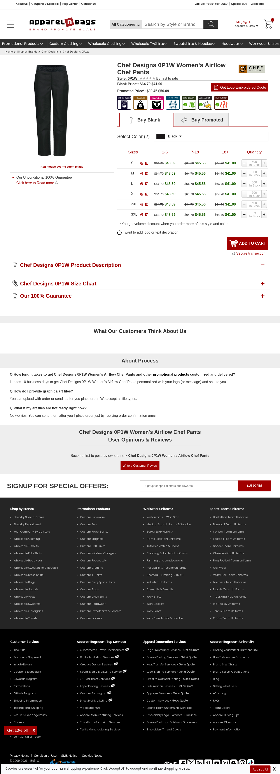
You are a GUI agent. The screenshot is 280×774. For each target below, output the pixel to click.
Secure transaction (248, 253)
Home (9, 51)
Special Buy (239, 4)
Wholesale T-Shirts (147, 43)
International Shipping (28, 708)
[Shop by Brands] (22, 509)
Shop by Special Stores (29, 517)
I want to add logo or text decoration (147, 232)
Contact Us (88, 4)
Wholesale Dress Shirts (29, 575)
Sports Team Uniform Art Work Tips (169, 708)
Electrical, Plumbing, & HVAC (165, 575)
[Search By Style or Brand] (173, 24)
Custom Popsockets (93, 560)
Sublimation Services (161, 686)
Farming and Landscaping (165, 560)
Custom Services (158, 700)
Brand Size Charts (225, 664)
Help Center (69, 4)
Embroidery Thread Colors (164, 729)
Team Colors (221, 708)
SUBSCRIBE (254, 486)
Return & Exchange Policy (30, 715)
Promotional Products (21, 43)
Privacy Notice (19, 755)
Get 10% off (17, 730)
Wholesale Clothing (104, 43)
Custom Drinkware (92, 517)
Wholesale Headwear (28, 560)
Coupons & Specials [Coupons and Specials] (45, 4)
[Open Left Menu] (10, 24)
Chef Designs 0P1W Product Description (70, 265)
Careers (19, 722)
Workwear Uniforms (158, 509)
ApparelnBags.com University (232, 642)
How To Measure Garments (231, 657)
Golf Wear (219, 568)
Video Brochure (90, 708)
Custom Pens (89, 524)
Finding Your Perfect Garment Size (235, 650)
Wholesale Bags (24, 582)
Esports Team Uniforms (228, 589)
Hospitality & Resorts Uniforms (166, 568)
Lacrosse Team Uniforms (229, 582)
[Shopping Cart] (267, 24)
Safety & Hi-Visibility (160, 531)
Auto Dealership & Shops (163, 546)
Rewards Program (26, 679)
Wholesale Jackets (26, 589)
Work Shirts (154, 596)
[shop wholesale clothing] (107, 43)
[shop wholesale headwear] (233, 43)
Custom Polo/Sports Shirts (97, 582)
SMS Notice (69, 755)
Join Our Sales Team (27, 737)
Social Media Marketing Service (101, 672)
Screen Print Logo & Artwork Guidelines (172, 722)
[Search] (210, 24)
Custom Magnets (91, 539)
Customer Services (24, 642)
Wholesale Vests (24, 596)
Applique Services (158, 693)
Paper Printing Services (95, 686)
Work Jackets (155, 604)
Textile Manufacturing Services (100, 729)
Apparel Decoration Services (164, 642)
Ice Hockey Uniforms (226, 604)
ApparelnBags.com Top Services (101, 642)
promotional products (171, 374)
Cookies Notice (92, 755)
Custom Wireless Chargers (98, 553)
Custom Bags (89, 589)
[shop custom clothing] (66, 43)
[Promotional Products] (23, 43)
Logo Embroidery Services (164, 650)
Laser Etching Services (161, 672)
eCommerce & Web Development (102, 650)
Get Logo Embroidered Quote (243, 87)
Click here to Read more (35, 183)
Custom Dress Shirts (93, 596)
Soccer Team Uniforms (228, 546)
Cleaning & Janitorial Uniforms (167, 553)
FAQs (216, 700)
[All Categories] (126, 24)
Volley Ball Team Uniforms (230, 575)
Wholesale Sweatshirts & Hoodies (36, 568)
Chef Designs (50, 51)
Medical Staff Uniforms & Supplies (169, 524)
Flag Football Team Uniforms (232, 560)
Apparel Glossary (224, 722)
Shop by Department (27, 524)
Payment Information (227, 729)
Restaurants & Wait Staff (163, 517)
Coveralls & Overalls (160, 589)
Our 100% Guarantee (46, 296)
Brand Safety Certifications (231, 672)
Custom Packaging (93, 693)
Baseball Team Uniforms (229, 524)
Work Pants (154, 611)
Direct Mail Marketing (93, 700)
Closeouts (257, 4)
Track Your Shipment (27, 657)
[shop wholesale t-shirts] (150, 43)
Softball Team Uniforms (229, 531)
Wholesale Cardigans (28, 611)
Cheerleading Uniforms (228, 553)
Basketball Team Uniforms (230, 517)
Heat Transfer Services (161, 664)
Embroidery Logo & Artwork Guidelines (172, 715)
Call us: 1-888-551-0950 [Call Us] (211, 4)
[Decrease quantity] (244, 163)
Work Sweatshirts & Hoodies (165, 618)
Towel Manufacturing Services (100, 722)
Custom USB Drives (92, 546)
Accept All (260, 769)
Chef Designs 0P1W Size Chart (58, 284)
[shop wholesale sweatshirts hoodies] (196, 43)
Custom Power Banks (94, 531)
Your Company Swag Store (32, 531)
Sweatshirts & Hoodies (193, 43)
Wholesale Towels (25, 618)
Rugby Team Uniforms (228, 618)
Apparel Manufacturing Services (101, 715)
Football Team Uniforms (229, 539)
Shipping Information (28, 700)
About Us (22, 4)
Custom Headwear (92, 604)
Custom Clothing (63, 43)
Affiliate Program (25, 693)
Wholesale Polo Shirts (28, 553)
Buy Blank (142, 120)
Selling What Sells (225, 686)
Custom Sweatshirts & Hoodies (100, 611)
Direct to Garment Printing (163, 679)
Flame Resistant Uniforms (164, 539)
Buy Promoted (201, 120)
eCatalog (219, 693)
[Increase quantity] (264, 163)
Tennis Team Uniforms (228, 611)
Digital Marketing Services (97, 657)
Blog (216, 679)
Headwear (230, 43)
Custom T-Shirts (91, 575)
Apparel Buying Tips (226, 715)
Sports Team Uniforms (227, 509)
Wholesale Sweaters (27, 604)
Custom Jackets (91, 618)
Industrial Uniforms (159, 582)
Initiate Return (23, 664)
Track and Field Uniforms (229, 596)
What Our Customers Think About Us (140, 331)
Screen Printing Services (162, 657)
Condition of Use (45, 755)
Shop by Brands (27, 51)
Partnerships (22, 686)
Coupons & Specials (27, 672)
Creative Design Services (96, 664)
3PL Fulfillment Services (95, 679)
